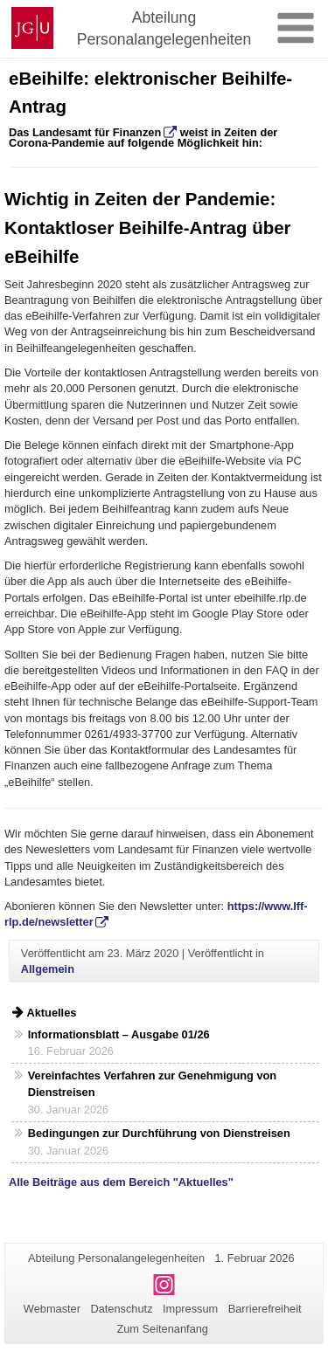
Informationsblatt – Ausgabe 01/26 (119, 1034)
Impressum (190, 1308)
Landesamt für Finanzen (95, 132)
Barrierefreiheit (265, 1308)
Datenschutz (121, 1308)
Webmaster (52, 1308)
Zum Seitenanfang (162, 1328)
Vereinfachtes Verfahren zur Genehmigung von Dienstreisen (152, 1084)
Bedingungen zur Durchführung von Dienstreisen (159, 1133)
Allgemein (47, 968)
